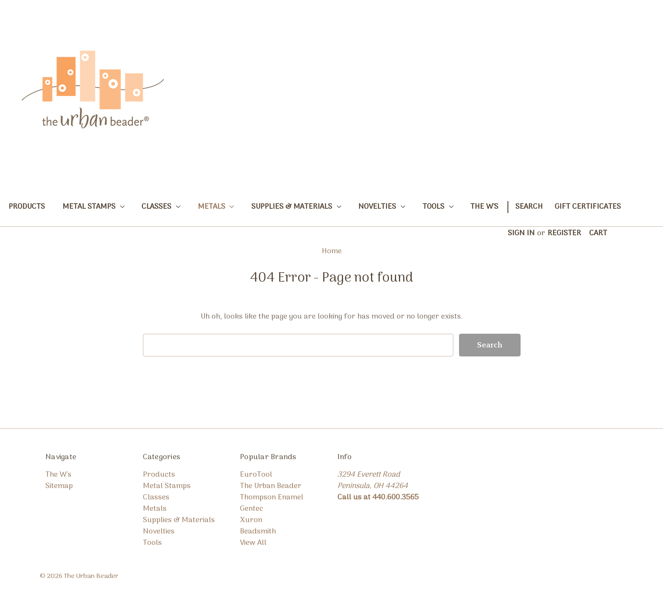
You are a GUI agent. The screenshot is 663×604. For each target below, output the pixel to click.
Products (27, 207)
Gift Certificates (588, 207)
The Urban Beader (270, 486)
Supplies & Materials (296, 207)
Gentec (251, 509)
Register (564, 233)
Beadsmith (258, 531)
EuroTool (256, 475)
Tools (438, 207)
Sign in (521, 233)
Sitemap (59, 486)
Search (529, 207)
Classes (160, 207)
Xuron (251, 520)
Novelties (381, 207)
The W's (484, 207)
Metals (216, 207)
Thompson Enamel (271, 497)
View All (253, 543)
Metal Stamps (93, 207)
